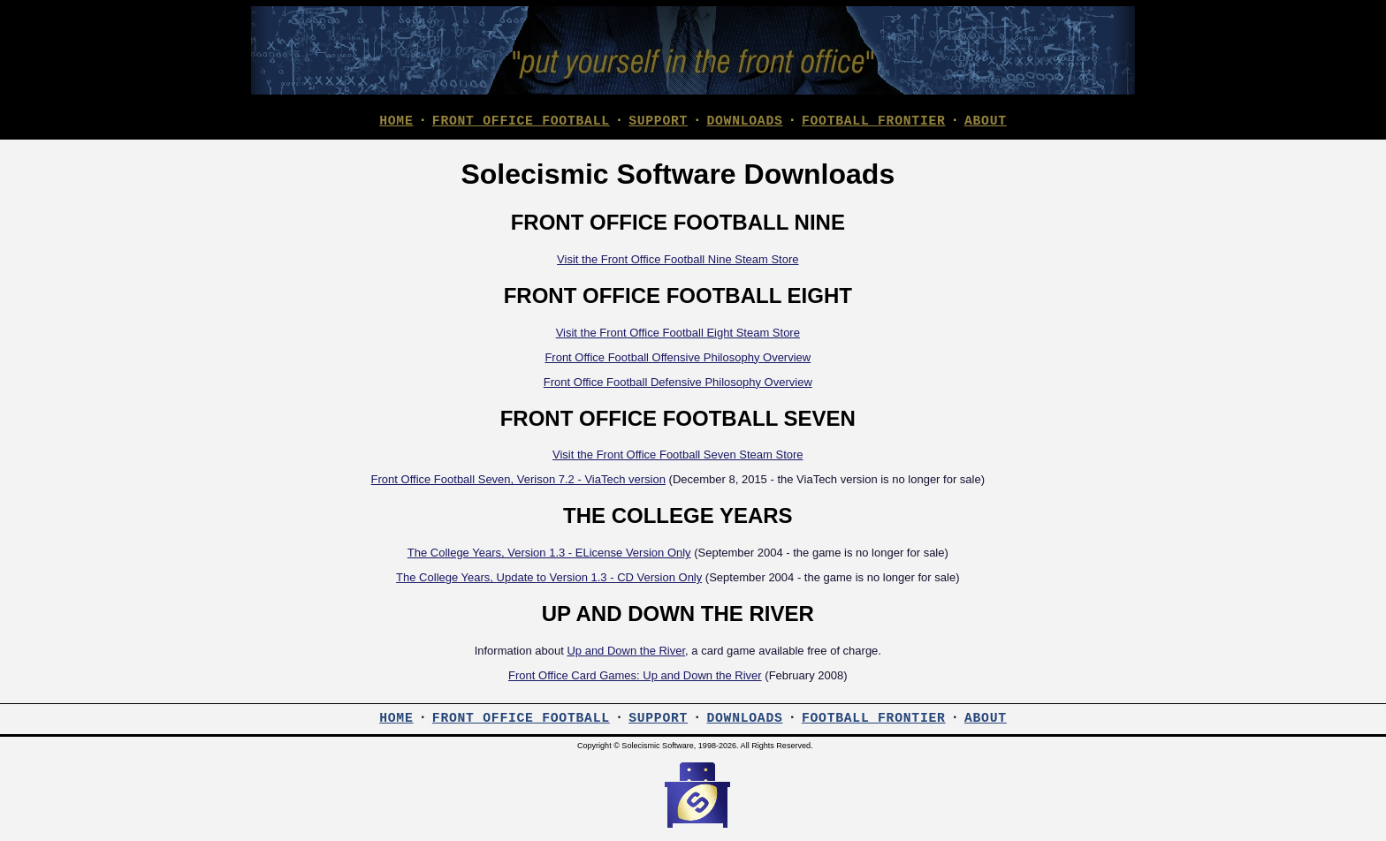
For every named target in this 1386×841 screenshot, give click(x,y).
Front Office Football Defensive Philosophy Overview (678, 383)
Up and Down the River (626, 652)
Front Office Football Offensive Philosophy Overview (677, 359)
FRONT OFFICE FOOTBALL (521, 121)
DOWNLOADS (744, 121)
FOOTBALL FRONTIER (874, 121)
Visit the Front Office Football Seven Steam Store (677, 456)
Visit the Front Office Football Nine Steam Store (677, 261)
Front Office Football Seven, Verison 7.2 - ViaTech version (518, 481)
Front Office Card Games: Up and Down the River (635, 677)
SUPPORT (658, 121)
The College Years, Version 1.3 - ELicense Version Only (549, 554)
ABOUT (985, 121)
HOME (396, 121)
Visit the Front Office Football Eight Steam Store (678, 334)
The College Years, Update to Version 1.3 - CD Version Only (549, 579)
